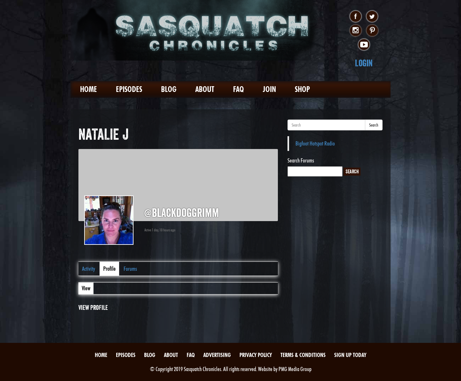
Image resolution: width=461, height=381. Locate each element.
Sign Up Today (350, 355)
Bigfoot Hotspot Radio (315, 143)
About (204, 89)
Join (269, 89)
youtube (364, 45)
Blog (168, 89)
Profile (109, 268)
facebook (355, 17)
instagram (355, 31)
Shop (302, 89)
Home (88, 89)
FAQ (238, 89)
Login (364, 63)
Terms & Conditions (303, 355)
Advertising (217, 355)
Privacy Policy (255, 355)
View (86, 288)
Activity (88, 268)
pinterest (372, 31)
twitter (372, 17)
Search (373, 125)
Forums (130, 268)
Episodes (129, 89)
